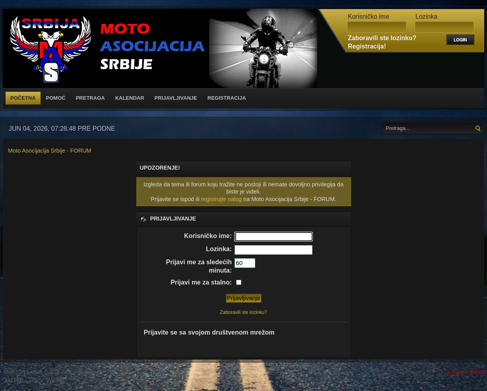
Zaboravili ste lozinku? (382, 38)
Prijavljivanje (176, 98)
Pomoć (56, 98)
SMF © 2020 (46, 372)
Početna (23, 98)
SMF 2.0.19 (16, 372)
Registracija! (367, 46)
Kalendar (129, 98)
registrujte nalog (221, 199)
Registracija (227, 98)
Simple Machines (80, 372)
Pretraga (90, 98)
